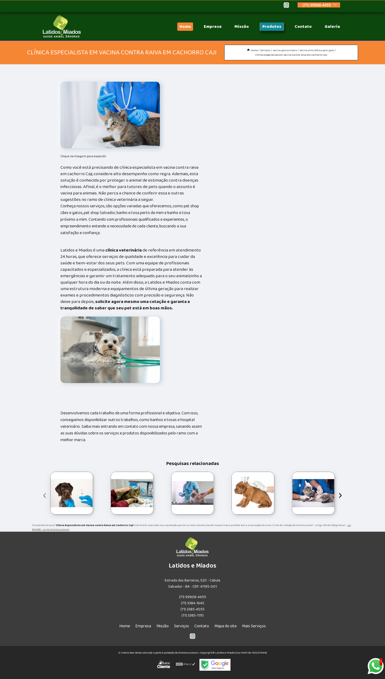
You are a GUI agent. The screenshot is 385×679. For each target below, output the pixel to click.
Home (185, 26)
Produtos (271, 26)
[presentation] (45, 495)
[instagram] (286, 5)
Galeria (332, 26)
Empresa (213, 26)
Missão (241, 26)
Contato (303, 26)
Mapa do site (225, 626)
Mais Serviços (254, 626)
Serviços (181, 626)
